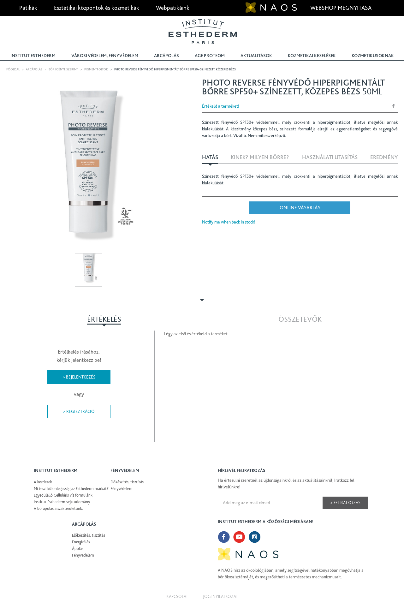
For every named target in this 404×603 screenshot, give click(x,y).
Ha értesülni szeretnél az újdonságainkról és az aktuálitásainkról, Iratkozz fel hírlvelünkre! (286, 483)
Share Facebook (393, 106)
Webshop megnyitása (341, 7)
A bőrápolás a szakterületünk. (58, 508)
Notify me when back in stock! (228, 221)
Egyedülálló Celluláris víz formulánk (63, 495)
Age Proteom (210, 55)
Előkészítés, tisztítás (127, 482)
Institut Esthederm (33, 55)
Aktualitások (256, 55)
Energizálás (81, 542)
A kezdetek (43, 482)
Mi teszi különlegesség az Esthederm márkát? (71, 488)
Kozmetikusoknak (373, 55)
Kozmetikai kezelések (312, 55)
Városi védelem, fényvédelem (104, 55)
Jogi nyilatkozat (220, 596)
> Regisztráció (79, 411)
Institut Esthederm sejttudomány (62, 501)
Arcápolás (166, 55)
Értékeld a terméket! (220, 106)
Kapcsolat (177, 596)
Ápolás (77, 548)
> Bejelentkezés (78, 376)
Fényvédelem (121, 488)
